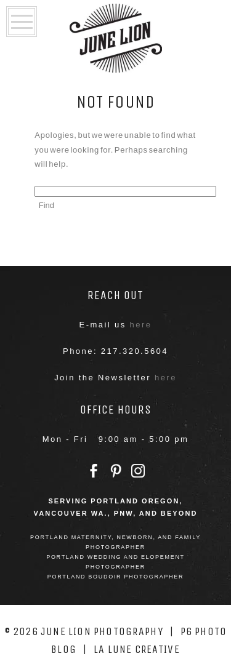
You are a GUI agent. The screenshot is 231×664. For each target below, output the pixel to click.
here (141, 324)
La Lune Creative (137, 649)
